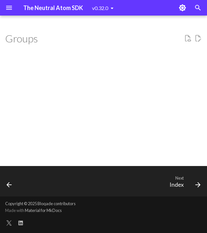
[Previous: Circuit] (9, 183)
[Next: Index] (183, 183)
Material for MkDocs (43, 210)
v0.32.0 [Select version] (100, 8)
